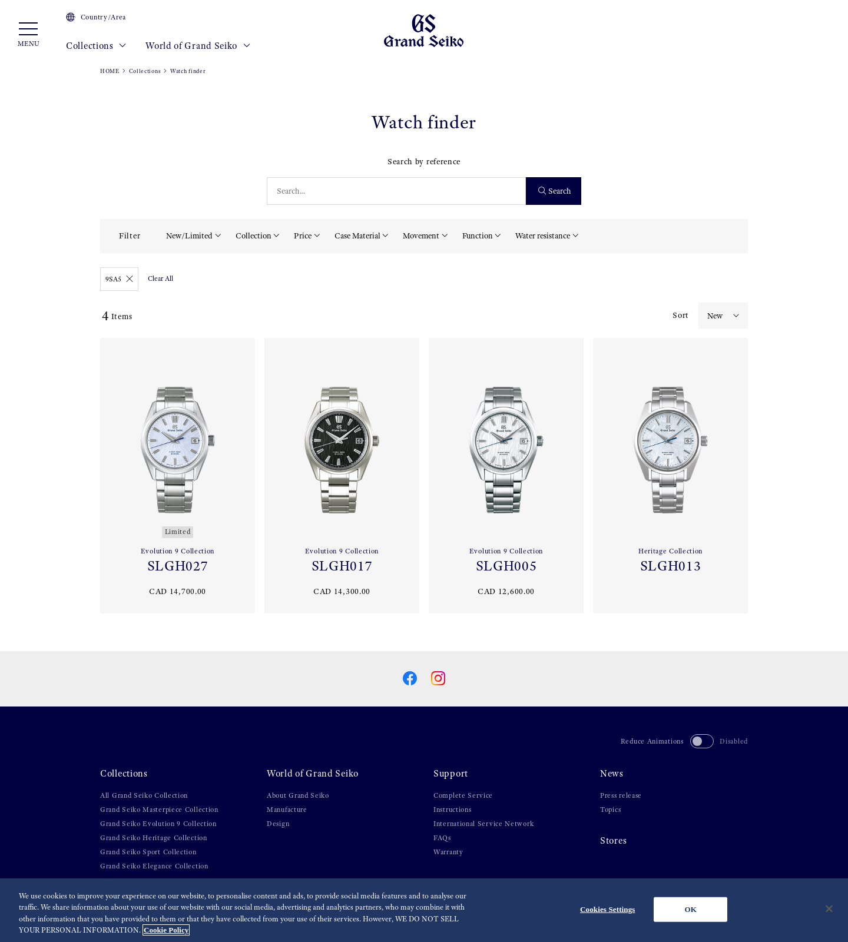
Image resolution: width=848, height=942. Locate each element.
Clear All (160, 278)
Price (303, 235)
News (612, 774)
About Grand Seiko (298, 795)
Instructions (452, 809)
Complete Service (463, 795)
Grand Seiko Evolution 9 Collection (158, 823)
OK (691, 909)
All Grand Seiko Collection (144, 795)
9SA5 (119, 279)
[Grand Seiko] (423, 30)
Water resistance (542, 235)
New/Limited (189, 235)
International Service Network (483, 823)
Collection (253, 235)
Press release (621, 795)
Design (278, 823)
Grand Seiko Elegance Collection (154, 866)
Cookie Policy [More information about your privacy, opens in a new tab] (166, 930)
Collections (96, 46)
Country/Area (96, 17)
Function (477, 235)
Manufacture (287, 809)
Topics (610, 809)
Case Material (357, 235)
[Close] (829, 908)
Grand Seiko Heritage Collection (153, 838)
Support (450, 774)
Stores (613, 841)
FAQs (442, 838)
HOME (110, 71)
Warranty (448, 852)
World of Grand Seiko (197, 46)
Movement (421, 235)
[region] (424, 910)
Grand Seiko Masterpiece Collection (159, 809)
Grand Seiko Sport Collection (148, 852)
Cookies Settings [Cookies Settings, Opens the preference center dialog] (607, 909)
